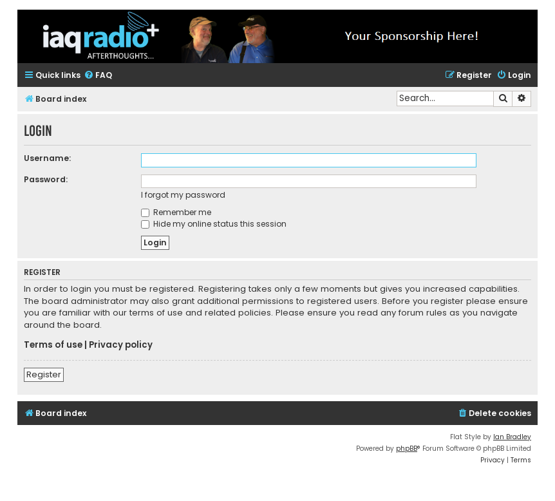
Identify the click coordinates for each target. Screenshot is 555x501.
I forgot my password (183, 195)
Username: (47, 158)
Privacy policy (121, 345)
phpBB (406, 448)
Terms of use (53, 345)
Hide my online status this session (214, 223)
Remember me (176, 212)
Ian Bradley (512, 437)
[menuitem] (98, 75)
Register (43, 374)
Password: (46, 179)
